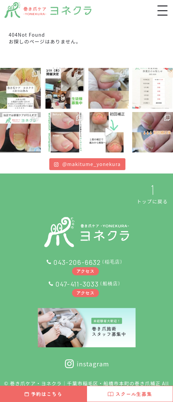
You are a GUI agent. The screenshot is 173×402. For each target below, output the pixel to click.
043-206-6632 (77, 262)
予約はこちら (43, 393)
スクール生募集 (130, 393)
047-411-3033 (77, 284)
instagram (86, 363)
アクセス (85, 271)
